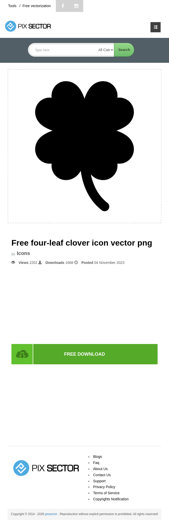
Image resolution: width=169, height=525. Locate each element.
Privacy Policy (104, 487)
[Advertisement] (84, 304)
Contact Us (102, 475)
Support (99, 481)
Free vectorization (36, 6)
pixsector (51, 514)
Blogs (97, 457)
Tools (13, 6)
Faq (96, 463)
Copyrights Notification (111, 499)
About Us (100, 469)
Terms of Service (106, 493)
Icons (23, 253)
